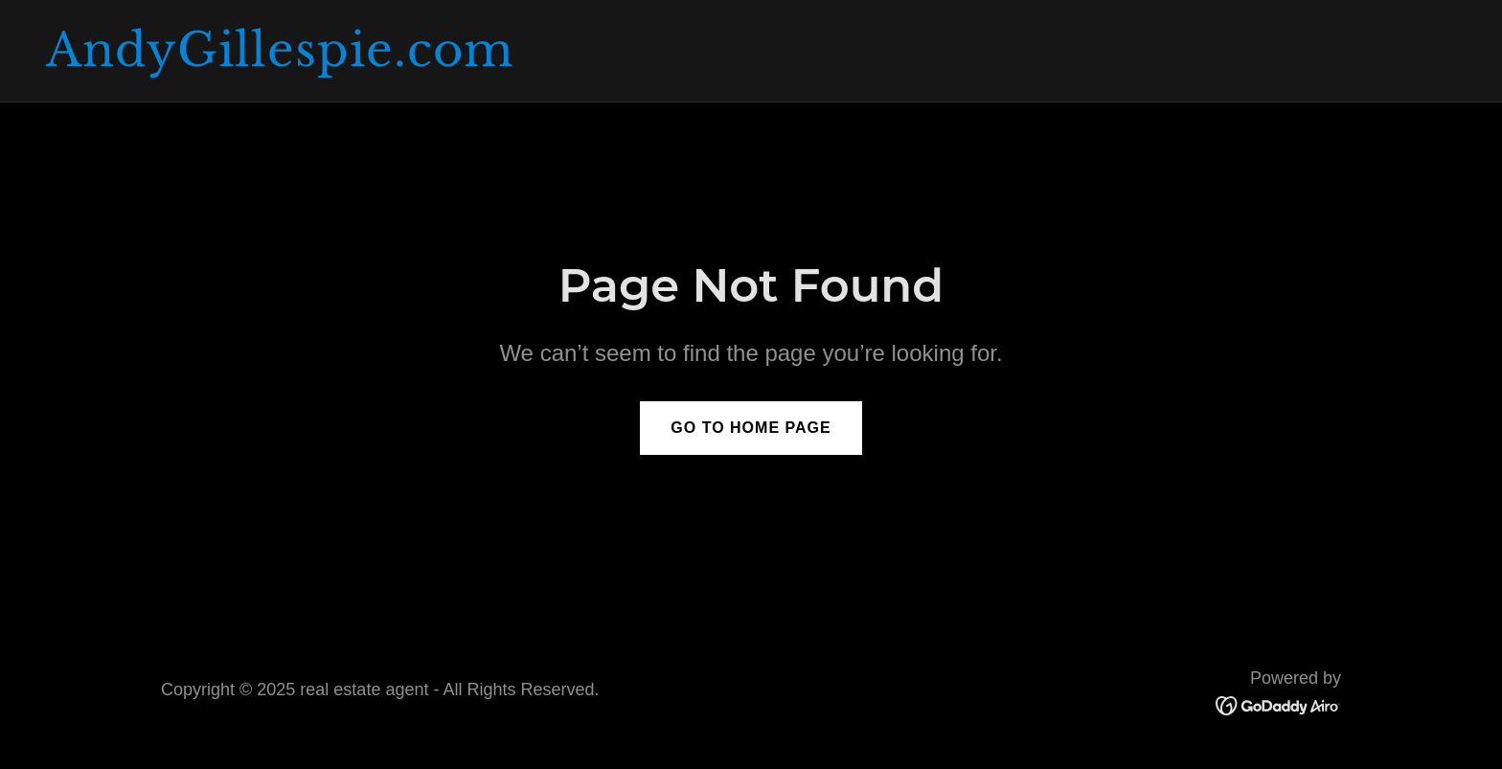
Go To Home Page (751, 427)
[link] (751, 60)
